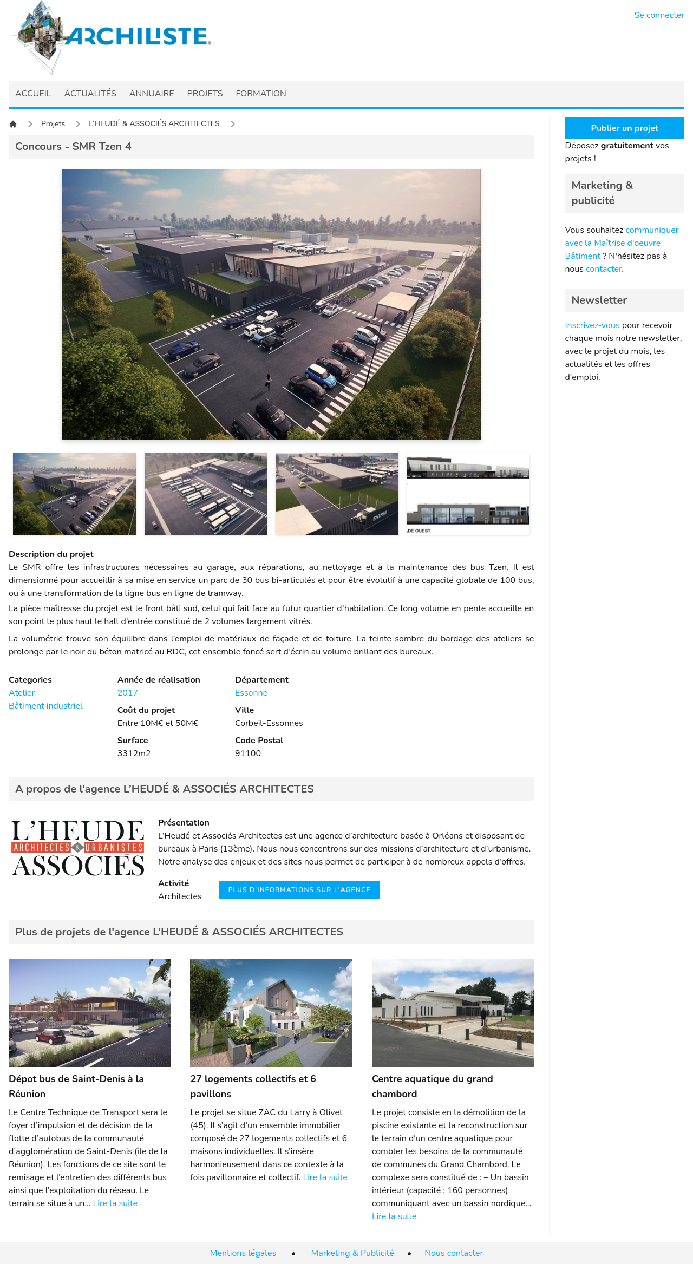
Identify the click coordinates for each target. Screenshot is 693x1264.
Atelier (22, 693)
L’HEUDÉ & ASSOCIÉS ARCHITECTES (154, 124)
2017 (127, 693)
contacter (604, 269)
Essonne (251, 693)
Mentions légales (243, 1253)
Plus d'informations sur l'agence (299, 890)
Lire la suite (115, 1203)
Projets (53, 124)
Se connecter (660, 15)
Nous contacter (453, 1253)
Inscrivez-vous (592, 325)
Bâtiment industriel (46, 706)
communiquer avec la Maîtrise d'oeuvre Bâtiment (621, 243)
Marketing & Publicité (352, 1253)
